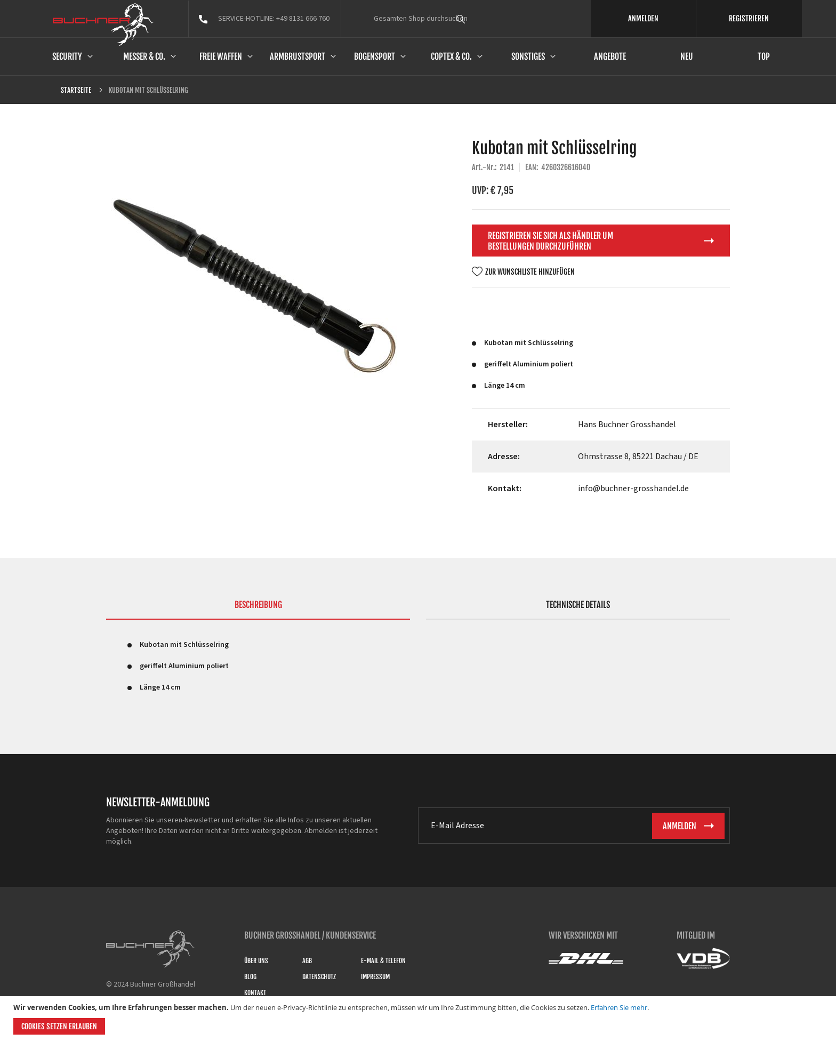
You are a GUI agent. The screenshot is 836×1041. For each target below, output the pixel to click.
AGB (307, 961)
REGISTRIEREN (749, 18)
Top (764, 56)
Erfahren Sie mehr (619, 1007)
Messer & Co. (144, 56)
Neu (686, 56)
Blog (250, 977)
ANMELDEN (643, 18)
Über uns (256, 961)
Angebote (610, 56)
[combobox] (480, 18)
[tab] (258, 609)
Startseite (76, 90)
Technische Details (578, 604)
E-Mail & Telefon (383, 961)
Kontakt (255, 993)
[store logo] (103, 24)
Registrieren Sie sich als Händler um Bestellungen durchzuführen (550, 241)
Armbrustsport (297, 56)
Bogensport (374, 56)
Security (67, 56)
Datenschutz (319, 977)
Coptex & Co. (451, 56)
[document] (419, 1019)
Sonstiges (528, 56)
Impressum (375, 977)
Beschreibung (258, 604)
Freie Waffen (220, 56)
